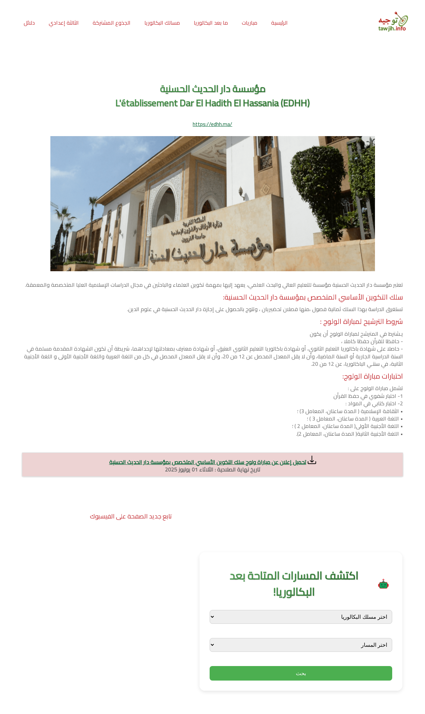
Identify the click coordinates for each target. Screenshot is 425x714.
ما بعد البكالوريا (211, 23)
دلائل (29, 23)
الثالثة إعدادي (64, 23)
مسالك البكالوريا (162, 23)
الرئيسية (279, 23)
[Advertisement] (213, 60)
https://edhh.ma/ (212, 124)
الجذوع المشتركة (112, 23)
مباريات (249, 23)
